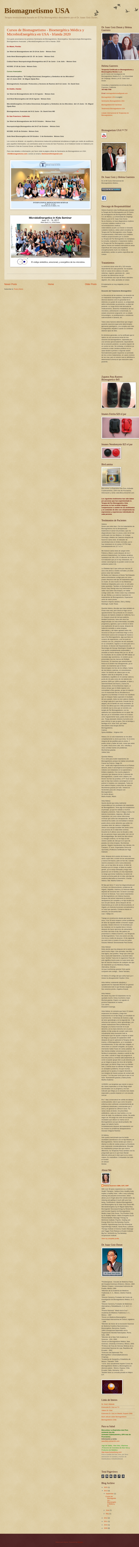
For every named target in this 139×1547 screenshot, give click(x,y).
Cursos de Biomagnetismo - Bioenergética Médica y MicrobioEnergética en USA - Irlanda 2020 (45, 32)
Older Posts (91, 284)
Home (51, 284)
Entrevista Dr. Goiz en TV (110, 1407)
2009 (106, 1528)
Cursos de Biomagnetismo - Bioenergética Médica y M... (110, 1501)
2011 (106, 1521)
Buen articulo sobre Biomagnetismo (113, 1417)
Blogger (80, 1542)
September (110, 1494)
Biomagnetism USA (108, 97)
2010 (106, 1525)
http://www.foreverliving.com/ (111, 1452)
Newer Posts (10, 284)
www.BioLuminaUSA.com (110, 1441)
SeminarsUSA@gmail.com (52, 154)
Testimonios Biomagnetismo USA (113, 108)
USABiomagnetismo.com (17, 154)
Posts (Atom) (18, 289)
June (108, 1510)
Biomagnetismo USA (37, 11)
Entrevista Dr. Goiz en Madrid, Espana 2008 (116, 1413)
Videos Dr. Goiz (106, 1410)
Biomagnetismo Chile (108, 1420)
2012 (106, 1518)
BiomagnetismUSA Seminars (111, 105)
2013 (106, 1491)
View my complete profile (110, 1238)
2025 (106, 1487)
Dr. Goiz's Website (107, 1404)
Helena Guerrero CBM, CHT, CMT (116, 1186)
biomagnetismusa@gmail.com (117, 93)
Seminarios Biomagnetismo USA (112, 101)
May (107, 1514)
